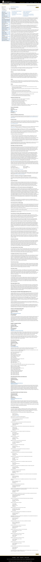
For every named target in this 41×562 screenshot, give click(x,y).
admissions (31, 2)
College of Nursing (4, 33)
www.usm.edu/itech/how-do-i (14, 123)
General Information (14, 12)
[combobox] (33, 5)
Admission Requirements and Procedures (5, 18)
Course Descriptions (4, 39)
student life (35, 2)
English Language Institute (26, 12)
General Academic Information (6, 20)
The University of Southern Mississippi (16, 11)
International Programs (26, 13)
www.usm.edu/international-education (16, 313)
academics (27, 2)
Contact (18, 557)
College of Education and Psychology (5, 30)
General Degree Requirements (6, 19)
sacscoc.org (17, 415)
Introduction (3, 14)
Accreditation (14, 557)
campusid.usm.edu (13, 127)
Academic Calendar (4, 13)
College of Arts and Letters (5, 27)
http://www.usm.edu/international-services (16, 398)
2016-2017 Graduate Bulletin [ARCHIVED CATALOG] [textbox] (33, 5)
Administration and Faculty (5, 40)
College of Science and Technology (5, 35)
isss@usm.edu (13, 399)
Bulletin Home (3, 12)
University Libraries (14, 13)
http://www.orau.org (20, 169)
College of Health (4, 32)
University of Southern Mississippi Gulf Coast (5, 37)
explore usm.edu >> (22, 2)
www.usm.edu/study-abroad (14, 346)
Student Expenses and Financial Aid (5, 24)
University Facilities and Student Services (5, 26)
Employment (22, 557)
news (38, 2)
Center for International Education (27, 11)
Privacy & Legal (26, 557)
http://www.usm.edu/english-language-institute (17, 330)
